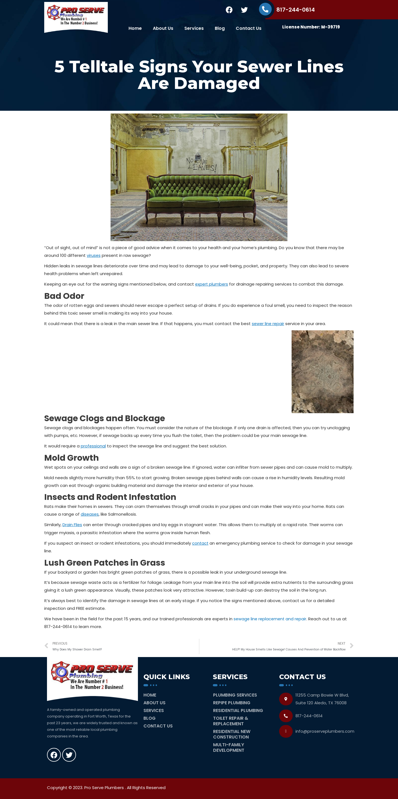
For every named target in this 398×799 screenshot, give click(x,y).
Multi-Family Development (228, 747)
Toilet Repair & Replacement (230, 720)
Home (135, 28)
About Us (163, 28)
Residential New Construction (231, 733)
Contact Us (248, 28)
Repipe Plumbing (231, 702)
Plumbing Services (235, 694)
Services (194, 28)
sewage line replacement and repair (271, 618)
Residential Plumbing (238, 709)
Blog (220, 28)
